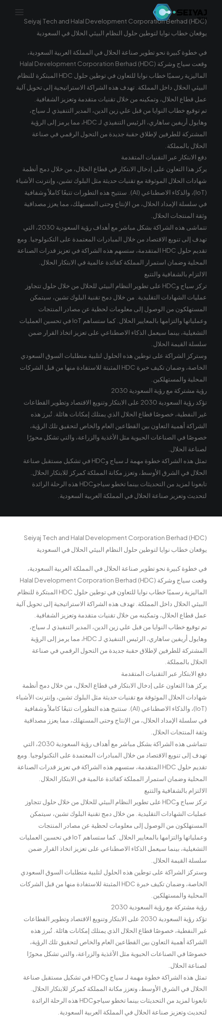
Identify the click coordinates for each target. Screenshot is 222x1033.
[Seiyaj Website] (180, 12)
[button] (19, 12)
